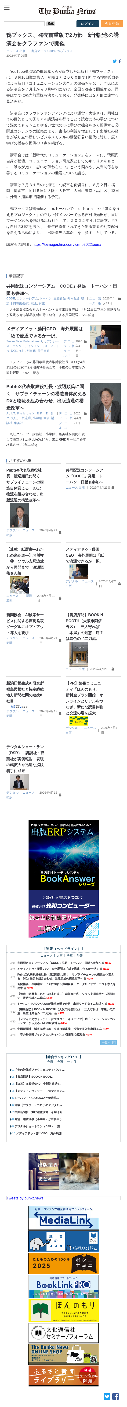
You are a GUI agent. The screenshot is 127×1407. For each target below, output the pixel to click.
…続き (90, 315)
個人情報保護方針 (93, 1395)
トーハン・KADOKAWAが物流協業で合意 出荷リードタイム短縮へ (60, 981)
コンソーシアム (27, 298)
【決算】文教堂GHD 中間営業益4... (38, 1061)
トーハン (46, 298)
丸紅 (61, 406)
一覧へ (106, 1020)
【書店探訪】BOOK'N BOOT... (34, 1054)
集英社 (54, 411)
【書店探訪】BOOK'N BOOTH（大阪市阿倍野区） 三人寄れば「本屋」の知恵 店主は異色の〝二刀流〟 (84, 604)
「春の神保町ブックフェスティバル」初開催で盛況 (49, 1012)
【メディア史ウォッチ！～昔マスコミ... (40, 1068)
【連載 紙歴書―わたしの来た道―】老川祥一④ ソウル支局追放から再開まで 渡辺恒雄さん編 (25, 539)
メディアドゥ (41, 346)
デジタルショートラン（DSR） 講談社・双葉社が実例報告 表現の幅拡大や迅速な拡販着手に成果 (25, 737)
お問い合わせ (66, 1395)
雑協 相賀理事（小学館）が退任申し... (40, 1097)
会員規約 (117, 1395)
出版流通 (12, 411)
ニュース (12, 51)
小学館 (24, 411)
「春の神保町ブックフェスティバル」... (40, 1047)
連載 (9, 578)
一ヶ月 (71, 1039)
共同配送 (73, 298)
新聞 (29, 573)
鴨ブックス (65, 51)
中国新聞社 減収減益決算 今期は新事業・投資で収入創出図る (58, 1006)
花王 (34, 303)
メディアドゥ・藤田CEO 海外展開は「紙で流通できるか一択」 (85, 533)
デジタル (12, 508)
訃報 (80, 933)
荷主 (42, 303)
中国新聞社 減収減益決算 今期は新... (40, 1090)
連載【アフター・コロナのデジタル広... (40, 1083)
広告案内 (44, 1395)
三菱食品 (60, 298)
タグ (53, 406)
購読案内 (27, 1395)
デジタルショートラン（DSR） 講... (38, 1104)
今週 (60, 1039)
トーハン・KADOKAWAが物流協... (37, 1075)
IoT (13, 406)
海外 (63, 346)
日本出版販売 (20, 303)
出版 (22, 51)
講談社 (43, 411)
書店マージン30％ (43, 51)
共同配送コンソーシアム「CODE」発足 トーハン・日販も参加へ (84, 454)
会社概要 (9, 1395)
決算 (55, 346)
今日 (50, 1039)
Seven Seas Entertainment (24, 341)
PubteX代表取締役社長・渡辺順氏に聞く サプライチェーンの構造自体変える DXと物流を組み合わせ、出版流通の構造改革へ (54, 393)
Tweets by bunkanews (25, 1176)
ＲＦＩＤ (42, 406)
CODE (10, 298)
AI (7, 406)
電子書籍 (20, 351)
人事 (60, 933)
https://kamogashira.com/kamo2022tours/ (67, 245)
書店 (34, 411)
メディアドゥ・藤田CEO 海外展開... (40, 1111)
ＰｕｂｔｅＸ (26, 406)
